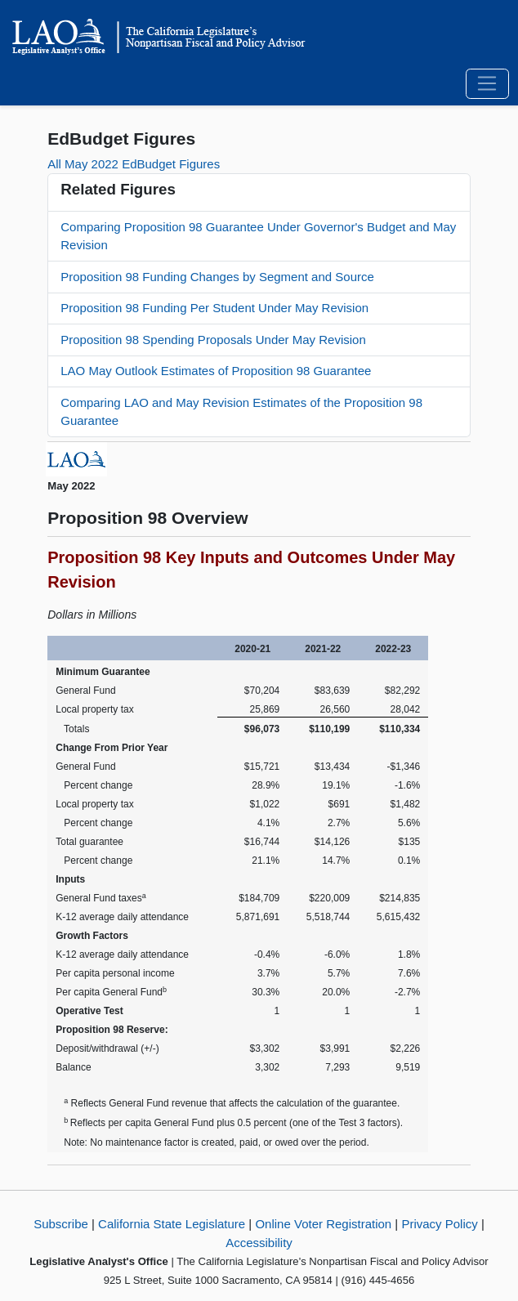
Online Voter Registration (323, 1224)
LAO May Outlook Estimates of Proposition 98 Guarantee (215, 371)
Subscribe (60, 1224)
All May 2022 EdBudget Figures (133, 164)
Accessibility (259, 1243)
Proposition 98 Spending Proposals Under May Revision (213, 339)
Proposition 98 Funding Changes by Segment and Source (217, 277)
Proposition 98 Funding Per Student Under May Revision (214, 308)
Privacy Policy (439, 1224)
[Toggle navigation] (487, 84)
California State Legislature (171, 1224)
